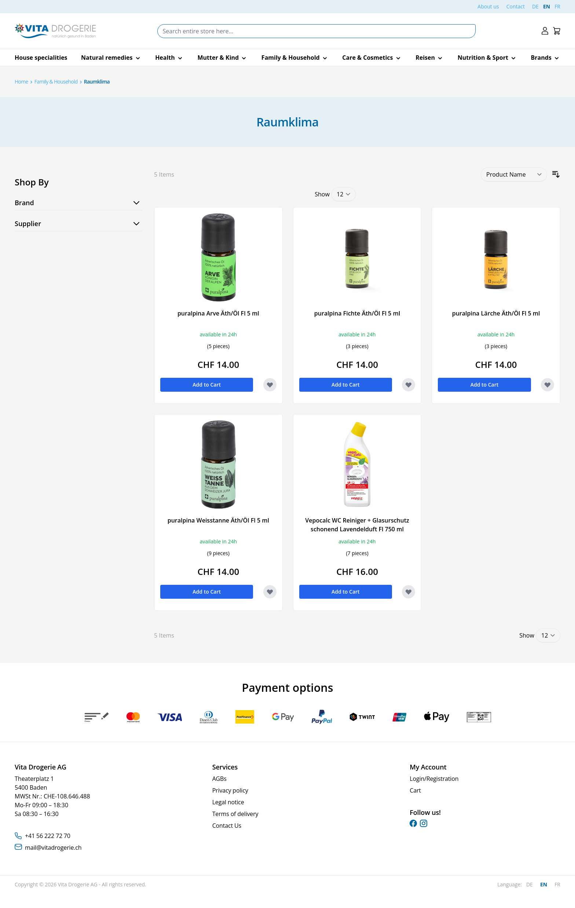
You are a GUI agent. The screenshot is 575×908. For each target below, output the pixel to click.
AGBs (219, 779)
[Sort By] (514, 174)
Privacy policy (230, 790)
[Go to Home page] (55, 31)
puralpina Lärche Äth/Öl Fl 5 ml (496, 313)
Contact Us (226, 826)
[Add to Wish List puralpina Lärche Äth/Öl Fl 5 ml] (547, 384)
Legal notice (228, 802)
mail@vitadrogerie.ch (53, 848)
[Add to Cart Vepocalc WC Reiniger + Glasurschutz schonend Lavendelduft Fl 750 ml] (345, 592)
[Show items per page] (343, 194)
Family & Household (56, 81)
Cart (415, 790)
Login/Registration (434, 779)
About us (488, 6)
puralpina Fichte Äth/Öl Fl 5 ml (357, 313)
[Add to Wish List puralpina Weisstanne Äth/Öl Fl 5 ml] (269, 591)
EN (546, 6)
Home (21, 81)
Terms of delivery (235, 814)
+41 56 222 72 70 (47, 836)
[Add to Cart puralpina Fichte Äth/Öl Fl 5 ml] (345, 385)
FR (557, 6)
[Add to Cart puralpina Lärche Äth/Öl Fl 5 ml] (484, 385)
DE (535, 6)
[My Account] (545, 31)
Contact (515, 6)
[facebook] (413, 823)
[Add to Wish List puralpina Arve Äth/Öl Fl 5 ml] (269, 384)
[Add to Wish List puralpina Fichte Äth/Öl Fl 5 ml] (408, 384)
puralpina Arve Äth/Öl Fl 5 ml (218, 313)
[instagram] (423, 823)
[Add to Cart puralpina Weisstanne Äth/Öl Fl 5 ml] (206, 592)
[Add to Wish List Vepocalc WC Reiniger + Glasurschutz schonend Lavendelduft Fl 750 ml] (408, 591)
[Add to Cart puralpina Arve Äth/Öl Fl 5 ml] (206, 385)
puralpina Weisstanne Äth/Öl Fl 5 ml (218, 520)
